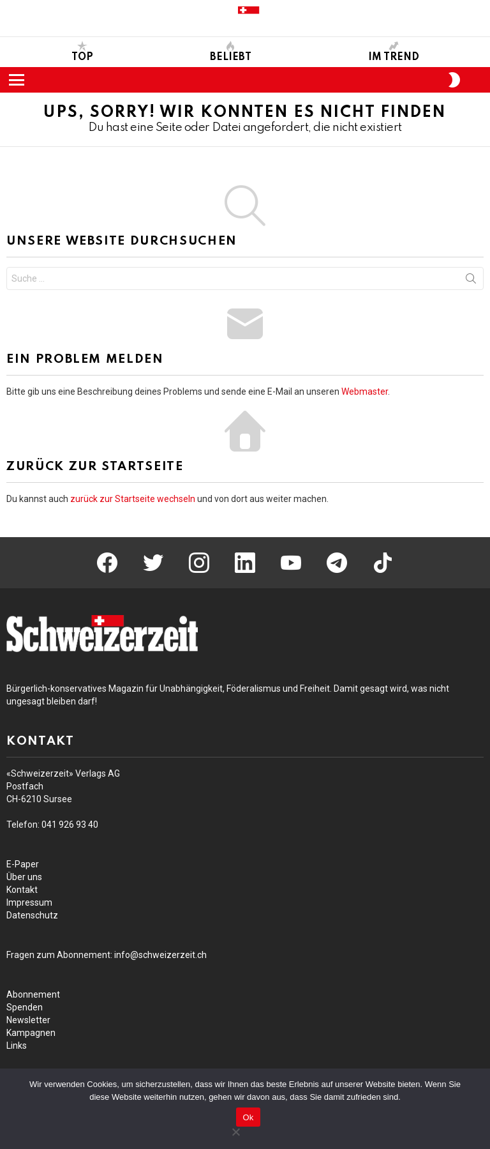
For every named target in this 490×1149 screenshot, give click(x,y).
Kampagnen (31, 1033)
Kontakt (22, 890)
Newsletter (28, 1020)
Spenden (24, 1007)
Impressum (29, 902)
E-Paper (22, 864)
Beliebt (230, 52)
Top (82, 52)
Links (16, 1045)
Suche (471, 281)
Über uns (24, 877)
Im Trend (393, 52)
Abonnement (33, 994)
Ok (247, 1117)
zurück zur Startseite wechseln (132, 499)
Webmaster (364, 391)
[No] (235, 1130)
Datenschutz (32, 915)
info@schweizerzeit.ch (160, 955)
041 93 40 (69, 824)
